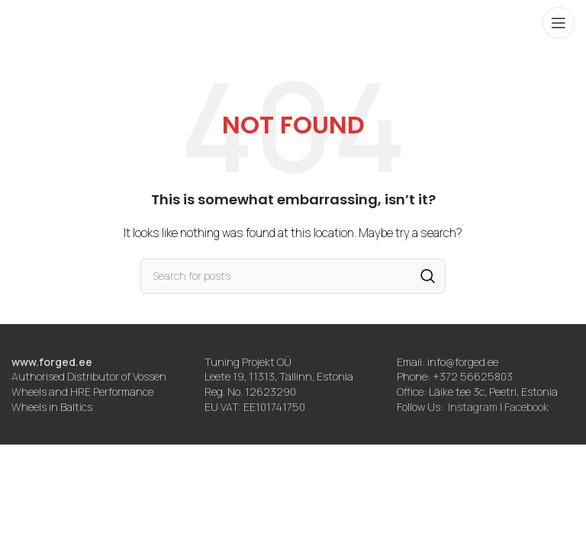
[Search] (293, 276)
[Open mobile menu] (558, 23)
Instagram (472, 407)
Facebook (526, 407)
